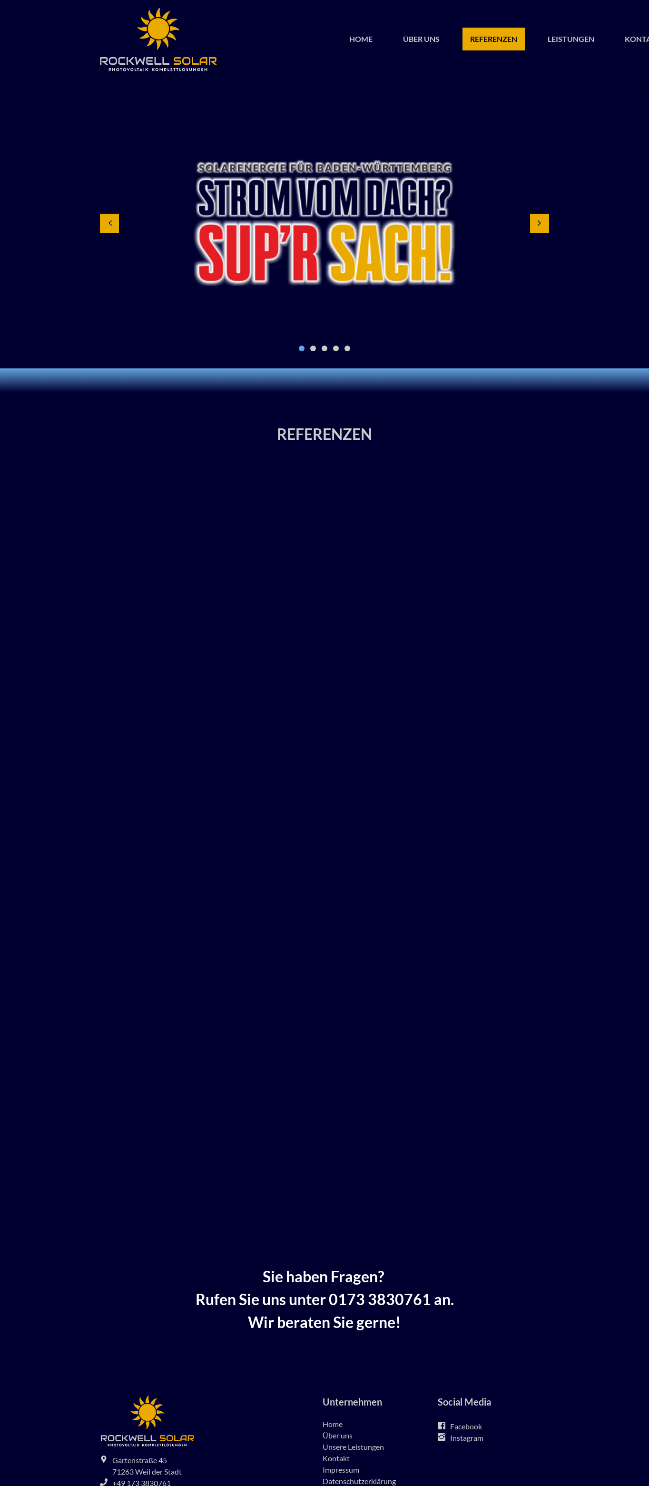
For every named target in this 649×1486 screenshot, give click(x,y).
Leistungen (571, 38)
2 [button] (313, 348)
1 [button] (302, 348)
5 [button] (347, 348)
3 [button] (324, 348)
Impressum (341, 1469)
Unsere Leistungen (353, 1446)
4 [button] (336, 348)
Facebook (466, 1426)
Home (361, 38)
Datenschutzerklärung (359, 1481)
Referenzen (493, 38)
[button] (109, 223)
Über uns (421, 38)
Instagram (466, 1437)
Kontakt (336, 1458)
